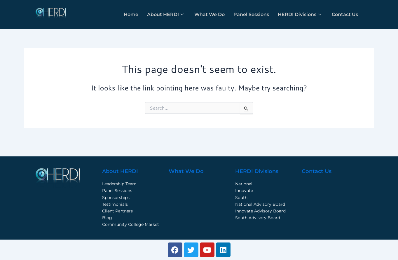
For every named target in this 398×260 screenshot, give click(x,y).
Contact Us (345, 14)
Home (131, 14)
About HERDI (165, 14)
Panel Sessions (251, 14)
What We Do (209, 14)
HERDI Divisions (299, 14)
